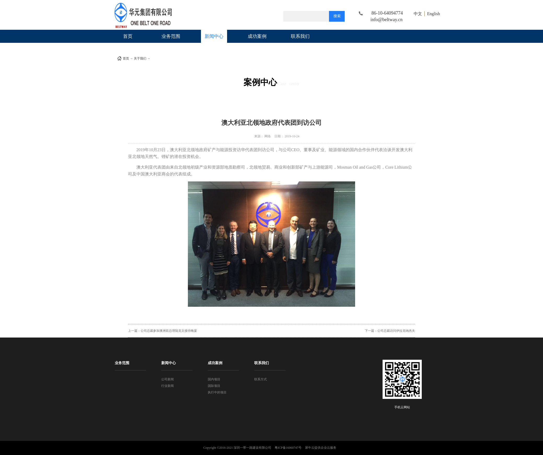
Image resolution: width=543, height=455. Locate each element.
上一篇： (162, 331)
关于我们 (140, 58)
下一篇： (390, 331)
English (433, 13)
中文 (418, 13)
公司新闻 (157, 58)
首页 (127, 36)
